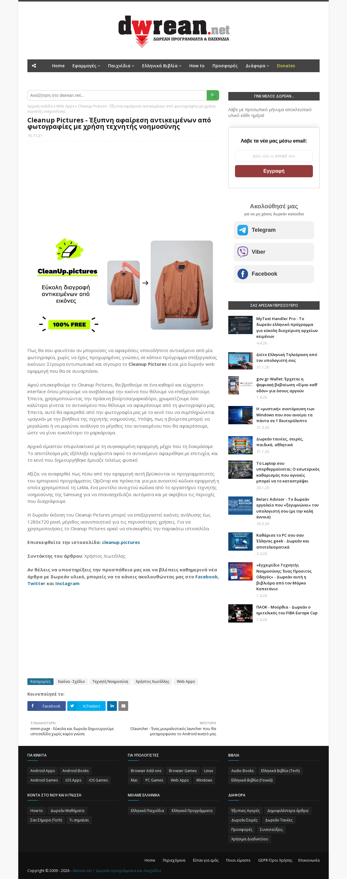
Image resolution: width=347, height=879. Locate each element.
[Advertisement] (123, 190)
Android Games (44, 780)
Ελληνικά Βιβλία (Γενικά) (251, 780)
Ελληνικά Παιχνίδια (147, 810)
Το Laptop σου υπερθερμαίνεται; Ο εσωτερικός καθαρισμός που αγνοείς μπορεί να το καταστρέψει (288, 472)
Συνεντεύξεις (271, 829)
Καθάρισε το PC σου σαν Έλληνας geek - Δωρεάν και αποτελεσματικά (282, 541)
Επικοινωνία (309, 860)
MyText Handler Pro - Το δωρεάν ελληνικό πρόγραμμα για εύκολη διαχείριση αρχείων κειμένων (287, 327)
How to (36, 810)
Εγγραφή (273, 171)
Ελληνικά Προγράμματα (192, 810)
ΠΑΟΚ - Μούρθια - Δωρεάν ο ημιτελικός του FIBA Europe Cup (286, 610)
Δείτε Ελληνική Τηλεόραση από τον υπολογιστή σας (286, 357)
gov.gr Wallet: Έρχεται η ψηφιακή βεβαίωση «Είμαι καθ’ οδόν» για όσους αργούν (287, 385)
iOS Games (98, 780)
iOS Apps (73, 780)
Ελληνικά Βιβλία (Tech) (280, 770)
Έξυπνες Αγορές (245, 810)
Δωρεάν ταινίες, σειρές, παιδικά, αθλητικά (279, 442)
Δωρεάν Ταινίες (279, 820)
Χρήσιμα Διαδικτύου (249, 839)
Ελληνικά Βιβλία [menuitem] (160, 66)
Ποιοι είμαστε (238, 860)
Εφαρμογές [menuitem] (84, 66)
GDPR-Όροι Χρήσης (275, 860)
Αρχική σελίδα (40, 106)
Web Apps (65, 106)
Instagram (67, 583)
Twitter (36, 583)
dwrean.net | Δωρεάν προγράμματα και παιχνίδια (116, 870)
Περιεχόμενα (174, 860)
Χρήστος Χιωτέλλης (152, 681)
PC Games (154, 780)
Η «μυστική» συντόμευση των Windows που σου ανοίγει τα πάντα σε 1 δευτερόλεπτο (285, 414)
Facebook (206, 577)
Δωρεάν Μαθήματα (67, 810)
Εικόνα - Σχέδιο (71, 681)
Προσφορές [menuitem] (225, 66)
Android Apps (42, 770)
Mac (134, 780)
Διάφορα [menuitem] (255, 66)
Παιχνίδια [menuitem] (119, 66)
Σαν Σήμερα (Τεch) (46, 820)
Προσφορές (241, 829)
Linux (208, 770)
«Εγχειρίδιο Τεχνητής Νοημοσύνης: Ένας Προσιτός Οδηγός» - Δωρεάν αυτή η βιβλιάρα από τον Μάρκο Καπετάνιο (284, 576)
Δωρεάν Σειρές (244, 820)
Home (150, 860)
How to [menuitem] (197, 66)
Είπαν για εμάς (206, 860)
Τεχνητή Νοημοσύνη (110, 681)
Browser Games (183, 770)
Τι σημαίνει (79, 820)
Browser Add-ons (146, 770)
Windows (204, 780)
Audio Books (242, 770)
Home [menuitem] (58, 66)
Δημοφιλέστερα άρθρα (287, 810)
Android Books (75, 770)
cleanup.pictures (121, 542)
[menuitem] (286, 65)
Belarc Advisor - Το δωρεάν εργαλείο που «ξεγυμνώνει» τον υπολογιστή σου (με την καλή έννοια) (287, 508)
